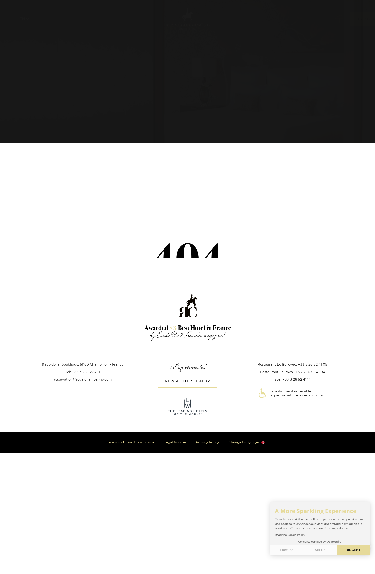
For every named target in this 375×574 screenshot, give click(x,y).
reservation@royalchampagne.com (83, 379)
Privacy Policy (207, 442)
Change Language (244, 442)
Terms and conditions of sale (130, 442)
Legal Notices (175, 442)
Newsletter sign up (187, 381)
